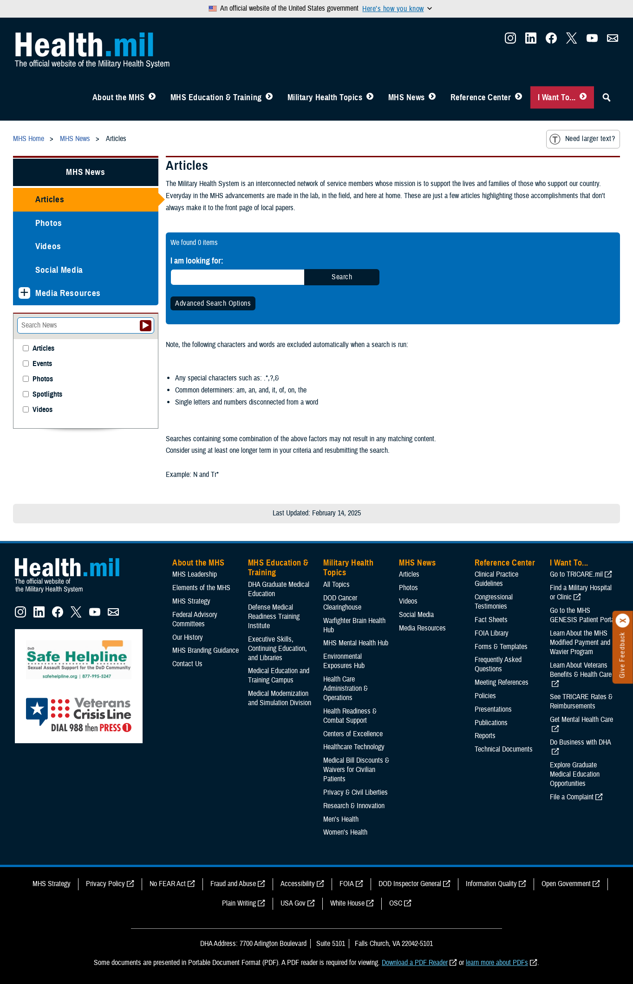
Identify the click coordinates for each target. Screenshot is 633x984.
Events (42, 364)
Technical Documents (504, 749)
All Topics (336, 584)
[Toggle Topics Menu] (369, 97)
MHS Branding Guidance (205, 650)
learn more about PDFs (497, 962)
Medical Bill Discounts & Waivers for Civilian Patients (356, 770)
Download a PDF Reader (415, 962)
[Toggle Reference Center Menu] (518, 97)
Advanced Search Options (213, 303)
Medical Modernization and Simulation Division (279, 698)
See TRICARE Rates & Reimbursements (581, 701)
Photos (48, 223)
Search (342, 277)
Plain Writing (239, 903)
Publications (491, 722)
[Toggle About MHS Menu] (152, 97)
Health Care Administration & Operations (345, 688)
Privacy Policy (105, 883)
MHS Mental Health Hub (355, 643)
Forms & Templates (501, 646)
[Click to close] (623, 621)
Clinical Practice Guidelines (496, 579)
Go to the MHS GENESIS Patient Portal (583, 615)
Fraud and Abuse (233, 883)
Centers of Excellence (353, 734)
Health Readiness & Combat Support (350, 716)
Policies (485, 696)
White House (347, 903)
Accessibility (298, 883)
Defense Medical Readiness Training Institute (274, 616)
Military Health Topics (325, 97)
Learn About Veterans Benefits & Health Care (581, 670)
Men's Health (341, 819)
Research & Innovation (354, 805)
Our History (187, 637)
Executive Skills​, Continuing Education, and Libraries (277, 648)
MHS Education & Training (216, 97)
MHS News (406, 97)
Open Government (566, 883)
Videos (48, 246)
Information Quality (491, 883)
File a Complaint (572, 797)
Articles (49, 199)
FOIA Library (492, 633)
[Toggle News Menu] (432, 97)
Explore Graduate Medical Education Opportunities (575, 774)
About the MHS (118, 97)
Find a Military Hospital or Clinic (581, 592)
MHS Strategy (191, 601)
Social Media (59, 269)
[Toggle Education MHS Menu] (269, 97)
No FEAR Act (168, 883)
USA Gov (293, 903)
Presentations (493, 709)
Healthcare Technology (354, 747)
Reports (485, 735)
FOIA (346, 883)
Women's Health (345, 832)
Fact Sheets (491, 619)
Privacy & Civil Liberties (355, 792)
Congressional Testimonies (494, 601)
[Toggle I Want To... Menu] (583, 97)
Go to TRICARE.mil (576, 574)
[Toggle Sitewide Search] (606, 97)
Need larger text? (582, 139)
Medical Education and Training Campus (278, 675)
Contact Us (187, 664)
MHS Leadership (194, 574)
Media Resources (68, 293)
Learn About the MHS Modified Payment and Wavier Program (580, 642)
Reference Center (480, 97)
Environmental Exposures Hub (344, 661)
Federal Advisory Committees (194, 619)
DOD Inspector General (409, 883)
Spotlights (47, 394)
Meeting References (502, 682)
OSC (395, 903)
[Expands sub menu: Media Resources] (24, 293)
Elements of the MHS (201, 587)
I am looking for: (196, 260)
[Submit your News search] (145, 325)
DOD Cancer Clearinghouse (342, 602)
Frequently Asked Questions (498, 664)
